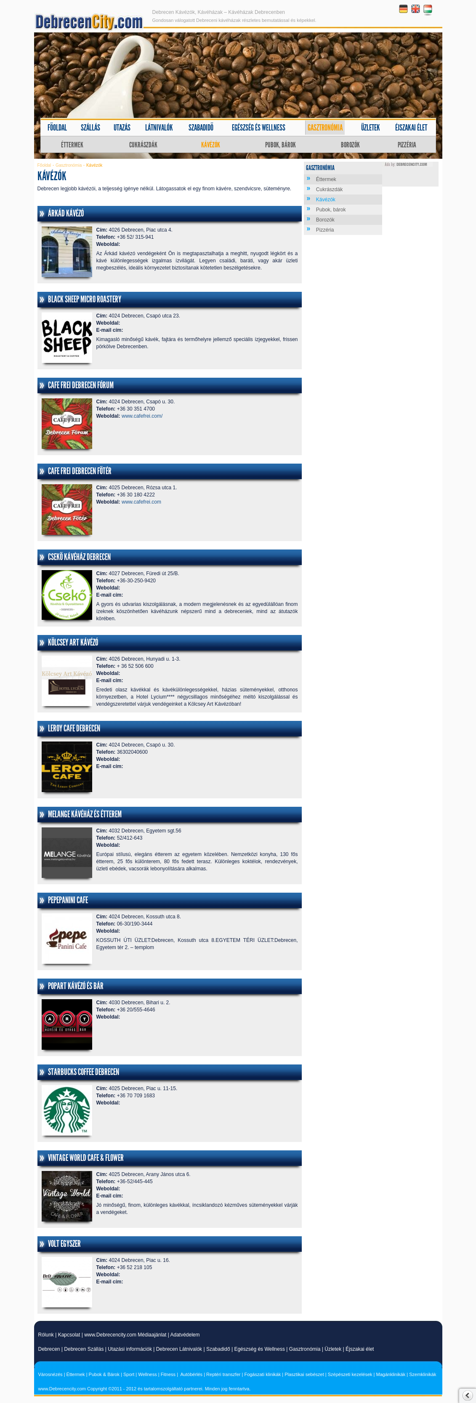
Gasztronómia (325, 128)
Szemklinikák (422, 1374)
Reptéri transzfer (223, 1374)
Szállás (90, 128)
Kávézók (210, 144)
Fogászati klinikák (262, 1374)
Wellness (147, 1374)
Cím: (102, 230)
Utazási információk (130, 1349)
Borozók (350, 144)
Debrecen (49, 1349)
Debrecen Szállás (84, 1349)
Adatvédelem (184, 1335)
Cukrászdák (143, 144)
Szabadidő (201, 128)
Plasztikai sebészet (304, 1374)
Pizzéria (407, 144)
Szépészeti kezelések (350, 1374)
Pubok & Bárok (104, 1374)
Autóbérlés (192, 1374)
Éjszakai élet (411, 128)
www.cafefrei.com (141, 502)
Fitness (168, 1374)
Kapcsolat (69, 1335)
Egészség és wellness (258, 128)
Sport (128, 1374)
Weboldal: (108, 244)
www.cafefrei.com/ (142, 416)
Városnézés (50, 1374)
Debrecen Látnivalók (179, 1349)
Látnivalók (159, 128)
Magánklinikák (391, 1374)
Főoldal (57, 128)
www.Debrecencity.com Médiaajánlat (125, 1335)
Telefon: (106, 237)
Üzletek (370, 128)
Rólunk (46, 1335)
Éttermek (72, 144)
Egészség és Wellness (259, 1349)
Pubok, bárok (280, 144)
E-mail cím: (109, 330)
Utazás (122, 128)
